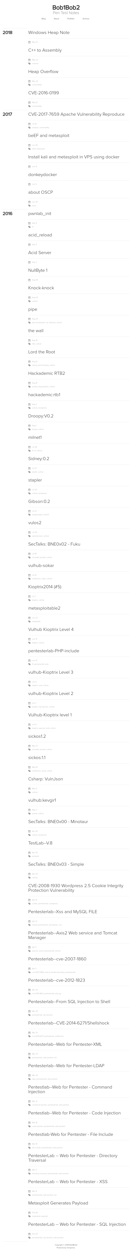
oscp (34, 205)
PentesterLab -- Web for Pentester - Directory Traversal (72, 1158)
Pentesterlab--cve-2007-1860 (57, 959)
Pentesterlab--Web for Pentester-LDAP (66, 1065)
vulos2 (34, 522)
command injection (39, 1105)
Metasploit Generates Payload (58, 1203)
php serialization (38, 322)
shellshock (36, 579)
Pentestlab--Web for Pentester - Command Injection (70, 1089)
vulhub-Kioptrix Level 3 (50, 672)
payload (44, 1216)
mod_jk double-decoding (54, 972)
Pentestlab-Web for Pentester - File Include (70, 1134)
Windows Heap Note (49, 32)
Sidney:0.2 (38, 458)
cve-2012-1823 (37, 993)
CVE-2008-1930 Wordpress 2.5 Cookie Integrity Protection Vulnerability (75, 888)
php (46, 664)
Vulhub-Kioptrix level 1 (50, 715)
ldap (34, 1079)
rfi (35, 451)
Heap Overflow (43, 71)
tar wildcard (51, 322)
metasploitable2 (44, 608)
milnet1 (35, 437)
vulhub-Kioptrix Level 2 (50, 693)
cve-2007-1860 (38, 972)
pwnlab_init (39, 213)
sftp (33, 344)
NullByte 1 (37, 270)
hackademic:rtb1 (44, 394)
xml (55, 1058)
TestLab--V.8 (40, 843)
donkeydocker (42, 174)
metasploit (40, 149)
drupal (34, 429)
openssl (42, 728)
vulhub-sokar (41, 565)
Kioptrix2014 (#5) (44, 586)
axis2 (41, 951)
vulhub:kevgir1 (42, 800)
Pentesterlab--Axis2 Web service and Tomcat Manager (72, 935)
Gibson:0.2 (39, 501)
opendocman (37, 536)
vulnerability (37, 85)
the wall (36, 330)
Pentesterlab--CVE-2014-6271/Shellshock (68, 1023)
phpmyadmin (43, 387)
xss (60, 925)
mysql (34, 365)
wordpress (42, 408)
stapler (35, 480)
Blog (44, 18)
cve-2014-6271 (37, 1036)
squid (43, 771)
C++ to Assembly (45, 50)
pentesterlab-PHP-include (53, 651)
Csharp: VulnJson (45, 779)
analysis (35, 127)
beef (34, 149)
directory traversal (39, 1173)
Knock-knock (41, 288)
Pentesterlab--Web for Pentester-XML (65, 1044)
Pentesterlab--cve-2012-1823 (56, 980)
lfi (32, 227)
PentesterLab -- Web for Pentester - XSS (68, 1181)
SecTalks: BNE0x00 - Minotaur (58, 821)
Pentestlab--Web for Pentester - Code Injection (74, 1113)
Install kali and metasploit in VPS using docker (73, 157)
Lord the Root (41, 352)
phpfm (34, 472)
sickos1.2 (37, 736)
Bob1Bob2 (66, 7)
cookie (34, 904)
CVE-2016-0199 (43, 93)
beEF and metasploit (48, 135)
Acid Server (39, 252)
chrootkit (35, 557)
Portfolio (70, 18)
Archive (86, 18)
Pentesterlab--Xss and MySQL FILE (62, 911)
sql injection (43, 707)
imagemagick (37, 515)
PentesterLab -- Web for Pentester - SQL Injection (77, 1224)
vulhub (34, 301)
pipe (32, 309)
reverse (35, 63)
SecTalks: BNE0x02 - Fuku (54, 544)
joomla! (43, 557)
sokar (43, 579)
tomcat (58, 951)
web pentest (48, 1058)
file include (36, 1148)
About (56, 18)
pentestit (35, 856)
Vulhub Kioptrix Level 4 (51, 629)
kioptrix (35, 600)
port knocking (43, 365)
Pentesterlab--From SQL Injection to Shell (69, 1001)
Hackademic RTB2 (46, 373)
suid (40, 685)
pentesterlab (39, 664)
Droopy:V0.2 (41, 416)
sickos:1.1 (36, 757)
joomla (34, 387)
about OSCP (40, 192)
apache (35, 951)
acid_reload (40, 235)
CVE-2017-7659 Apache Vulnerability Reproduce (76, 114)
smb (47, 728)
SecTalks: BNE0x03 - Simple (56, 864)
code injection (37, 1126)
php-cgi (58, 993)
